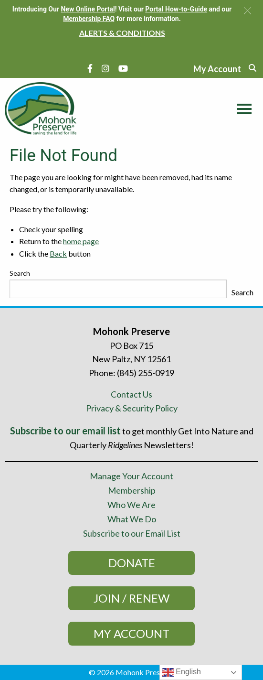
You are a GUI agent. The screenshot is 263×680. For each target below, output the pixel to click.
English (181, 672)
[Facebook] (90, 68)
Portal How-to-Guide (176, 9)
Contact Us (131, 394)
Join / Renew (131, 598)
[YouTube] (123, 68)
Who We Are (131, 504)
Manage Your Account (131, 476)
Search (20, 273)
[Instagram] (105, 68)
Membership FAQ (89, 18)
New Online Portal (88, 9)
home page (81, 241)
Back (58, 253)
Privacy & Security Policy (132, 408)
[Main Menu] (242, 107)
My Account (131, 633)
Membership (132, 490)
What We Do (131, 519)
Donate (131, 563)
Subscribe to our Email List (131, 533)
